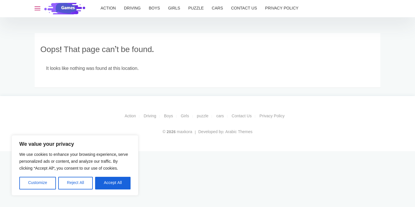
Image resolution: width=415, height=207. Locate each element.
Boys (154, 8)
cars (217, 8)
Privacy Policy (282, 8)
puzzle (196, 8)
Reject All (75, 183)
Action (108, 8)
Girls (174, 8)
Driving (132, 8)
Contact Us (244, 8)
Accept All (113, 183)
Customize (37, 183)
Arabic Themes (238, 132)
